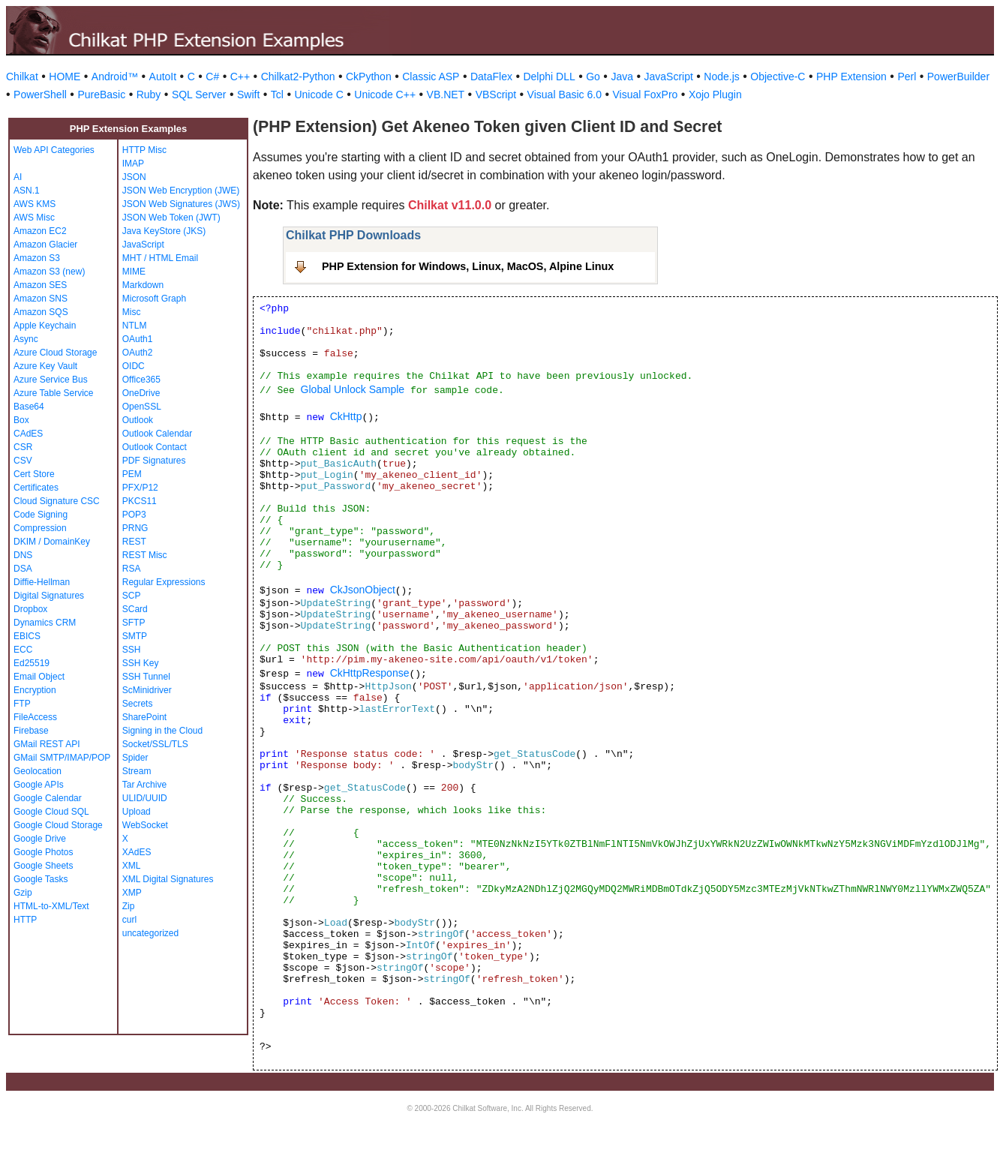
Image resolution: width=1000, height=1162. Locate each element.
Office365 (141, 379)
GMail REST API (47, 744)
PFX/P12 (140, 487)
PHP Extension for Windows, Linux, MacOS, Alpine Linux (468, 266)
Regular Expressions (164, 582)
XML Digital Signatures (168, 879)
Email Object (39, 676)
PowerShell (40, 95)
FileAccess (35, 717)
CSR (23, 447)
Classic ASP (430, 77)
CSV (23, 460)
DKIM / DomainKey (52, 541)
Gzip (23, 892)
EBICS (27, 636)
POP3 (134, 514)
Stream (137, 771)
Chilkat (22, 77)
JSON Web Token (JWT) (171, 217)
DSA (23, 568)
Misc (131, 312)
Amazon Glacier (45, 244)
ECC (23, 649)
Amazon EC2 (40, 231)
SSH (131, 649)
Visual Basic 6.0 (564, 95)
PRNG (135, 528)
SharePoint (144, 717)
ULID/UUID (144, 798)
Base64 (29, 406)
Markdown (143, 285)
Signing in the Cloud (162, 730)
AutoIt (163, 77)
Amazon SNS (41, 298)
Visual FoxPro (644, 95)
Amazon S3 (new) (49, 271)
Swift (248, 95)
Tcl (277, 95)
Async (26, 339)
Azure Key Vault (45, 366)
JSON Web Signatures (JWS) (181, 204)
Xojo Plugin (715, 95)
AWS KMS (35, 204)
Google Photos (43, 852)
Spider (135, 757)
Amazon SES (40, 285)
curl (129, 919)
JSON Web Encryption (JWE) (180, 190)
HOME (64, 77)
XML (131, 865)
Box (21, 420)
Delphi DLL (549, 77)
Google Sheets (43, 865)
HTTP (25, 919)
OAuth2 (137, 352)
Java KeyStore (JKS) (164, 231)
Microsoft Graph (154, 298)
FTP (22, 703)
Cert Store (34, 474)
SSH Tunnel (146, 676)
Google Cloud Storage (58, 825)
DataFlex (491, 77)
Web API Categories (54, 150)
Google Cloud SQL (51, 811)
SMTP (134, 636)
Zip (128, 906)
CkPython (369, 77)
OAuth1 (137, 339)
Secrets (137, 703)
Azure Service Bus (51, 379)
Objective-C (777, 77)
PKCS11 (139, 501)
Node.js (721, 77)
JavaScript (668, 77)
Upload (136, 811)
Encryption (35, 690)
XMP (132, 892)
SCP (131, 595)
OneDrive (141, 393)
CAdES (28, 433)
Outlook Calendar (157, 433)
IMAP (133, 163)
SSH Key (140, 663)
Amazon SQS (41, 312)
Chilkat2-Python (298, 77)
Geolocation (38, 771)
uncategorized (150, 933)
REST (134, 541)
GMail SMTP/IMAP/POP (62, 757)
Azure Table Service (54, 393)
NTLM (134, 325)
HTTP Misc (144, 150)
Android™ (115, 77)
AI (18, 177)
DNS (23, 555)
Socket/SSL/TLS (155, 744)
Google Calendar (48, 798)
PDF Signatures (154, 460)
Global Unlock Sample (353, 389)
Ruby (149, 95)
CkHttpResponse (370, 673)
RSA (131, 568)
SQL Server (199, 95)
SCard (135, 609)
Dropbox (30, 609)
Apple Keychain (45, 325)
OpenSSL (141, 406)
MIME (134, 271)
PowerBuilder (958, 77)
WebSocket (145, 825)
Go (593, 77)
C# (212, 77)
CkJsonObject (362, 590)
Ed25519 (32, 663)
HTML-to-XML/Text (51, 906)
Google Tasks (41, 879)
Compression (40, 528)
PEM (132, 474)
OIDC (133, 366)
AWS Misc (34, 217)
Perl (906, 77)
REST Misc (144, 555)
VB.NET (446, 95)
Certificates (36, 487)
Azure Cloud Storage (55, 352)
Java (622, 77)
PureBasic (101, 95)
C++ (240, 77)
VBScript (496, 95)
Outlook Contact (154, 447)
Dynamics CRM (45, 622)
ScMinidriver (147, 690)
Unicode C (318, 95)
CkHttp (346, 416)
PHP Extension (851, 77)
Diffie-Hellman (42, 582)
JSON (134, 177)
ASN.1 (27, 190)
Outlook (137, 420)
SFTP (134, 622)
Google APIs (39, 784)
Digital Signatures (49, 595)
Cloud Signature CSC (57, 501)
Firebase (31, 730)
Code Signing (41, 514)
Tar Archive (144, 784)
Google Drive (40, 838)
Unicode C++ (385, 95)
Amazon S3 (37, 258)
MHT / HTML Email (160, 258)
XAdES (137, 852)
